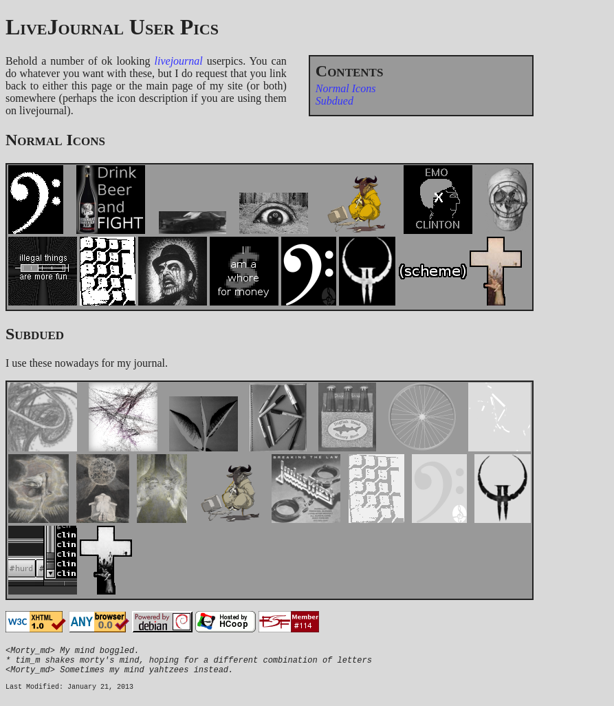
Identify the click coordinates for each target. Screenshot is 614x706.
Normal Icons (346, 88)
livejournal (179, 61)
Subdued (334, 101)
